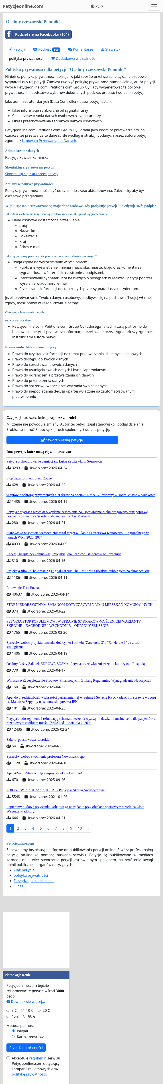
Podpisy (47, 49)
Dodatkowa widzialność (73, 58)
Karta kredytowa (30, 1036)
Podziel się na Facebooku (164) (37, 34)
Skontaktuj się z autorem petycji (31, 173)
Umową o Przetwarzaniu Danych (49, 140)
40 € (15, 1016)
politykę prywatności (29, 1074)
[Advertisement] (36, 940)
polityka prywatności (26, 58)
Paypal (22, 1030)
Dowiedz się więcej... (25, 1001)
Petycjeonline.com (23, 6)
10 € (29, 1010)
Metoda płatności (20, 1025)
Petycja (17, 49)
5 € (14, 1010)
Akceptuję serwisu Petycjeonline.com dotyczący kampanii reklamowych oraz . (36, 1066)
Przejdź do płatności (26, 1047)
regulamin (37, 1058)
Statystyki (111, 49)
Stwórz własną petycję (62, 440)
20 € (46, 1010)
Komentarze (80, 49)
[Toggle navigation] (154, 6)
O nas (18, 886)
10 (80, 828)
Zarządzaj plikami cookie (34, 880)
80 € (31, 1016)
